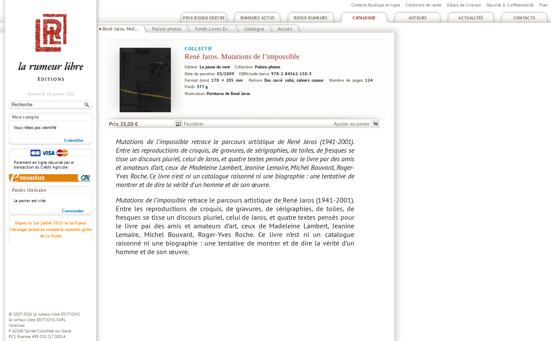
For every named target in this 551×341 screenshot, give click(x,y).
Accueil (285, 29)
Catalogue (364, 18)
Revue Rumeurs (311, 18)
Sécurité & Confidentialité (509, 5)
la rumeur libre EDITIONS (56, 314)
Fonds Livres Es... (213, 29)
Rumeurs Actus (258, 18)
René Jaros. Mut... (120, 29)
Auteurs (418, 18)
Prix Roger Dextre (204, 18)
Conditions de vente (423, 5)
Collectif (199, 48)
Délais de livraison (464, 5)
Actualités (470, 18)
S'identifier (74, 140)
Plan (543, 5)
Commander (73, 211)
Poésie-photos (167, 29)
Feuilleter (194, 124)
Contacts (525, 18)
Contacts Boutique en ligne (375, 5)
